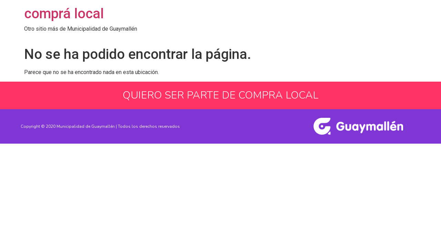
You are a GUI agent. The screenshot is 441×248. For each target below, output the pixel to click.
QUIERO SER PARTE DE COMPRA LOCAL (220, 95)
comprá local (64, 14)
